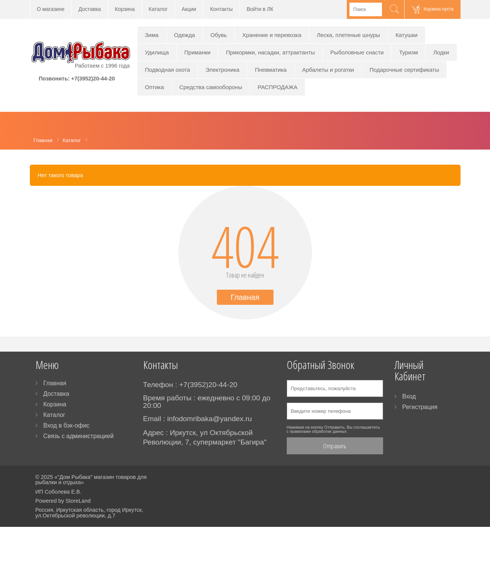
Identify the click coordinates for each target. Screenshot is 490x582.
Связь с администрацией (78, 436)
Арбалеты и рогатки (328, 69)
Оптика (154, 87)
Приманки (197, 52)
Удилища (157, 52)
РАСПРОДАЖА (277, 87)
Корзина (125, 9)
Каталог (158, 9)
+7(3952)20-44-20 (93, 79)
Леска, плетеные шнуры (348, 35)
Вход (409, 396)
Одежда (184, 35)
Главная (244, 297)
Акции (189, 9)
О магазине (51, 9)
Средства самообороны (210, 87)
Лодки (441, 52)
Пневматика (271, 69)
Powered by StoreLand (63, 501)
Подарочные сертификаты (404, 69)
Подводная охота (167, 69)
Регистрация (420, 407)
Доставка (90, 9)
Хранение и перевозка (271, 35)
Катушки (406, 35)
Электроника (223, 69)
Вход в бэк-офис (66, 425)
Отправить (334, 446)
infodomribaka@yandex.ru (209, 419)
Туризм (408, 52)
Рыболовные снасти (356, 52)
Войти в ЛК (260, 9)
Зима (152, 35)
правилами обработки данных (318, 431)
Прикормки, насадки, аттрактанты (270, 52)
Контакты (221, 9)
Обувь (218, 35)
